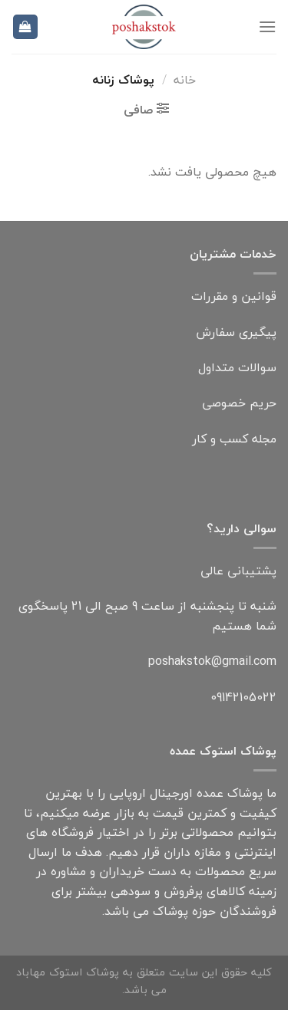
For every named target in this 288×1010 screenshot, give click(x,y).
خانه (185, 79)
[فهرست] (267, 26)
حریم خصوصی (239, 402)
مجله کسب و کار (234, 438)
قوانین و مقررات (233, 296)
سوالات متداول (237, 367)
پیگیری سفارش (236, 332)
